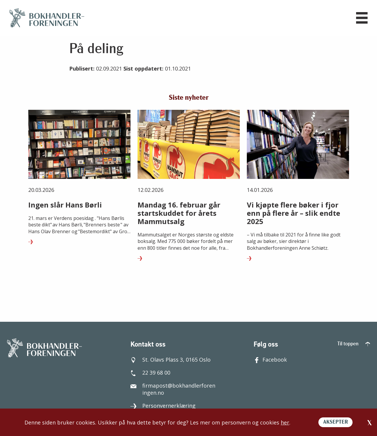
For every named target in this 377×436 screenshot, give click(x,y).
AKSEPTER (335, 422)
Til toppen (353, 342)
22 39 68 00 (150, 371)
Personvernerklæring (163, 404)
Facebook (270, 358)
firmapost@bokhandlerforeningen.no (172, 388)
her (285, 422)
